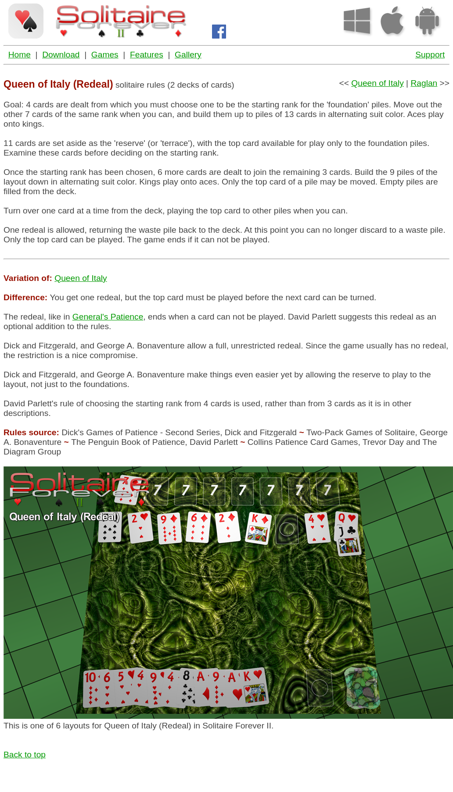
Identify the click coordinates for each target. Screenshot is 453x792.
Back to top (25, 754)
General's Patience (108, 316)
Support (430, 54)
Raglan (423, 83)
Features (146, 54)
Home (19, 54)
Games (105, 54)
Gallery (188, 54)
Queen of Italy (377, 83)
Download (60, 54)
